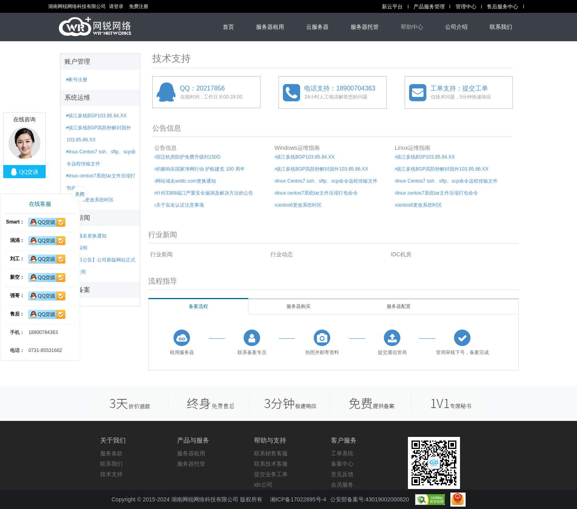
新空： (17, 277)
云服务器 (317, 27)
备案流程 (198, 306)
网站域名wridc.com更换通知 (185, 181)
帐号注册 (77, 79)
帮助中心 (412, 27)
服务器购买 (298, 306)
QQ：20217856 (202, 88)
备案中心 (342, 464)
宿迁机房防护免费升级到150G (187, 157)
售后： (17, 314)
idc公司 (263, 484)
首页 (228, 27)
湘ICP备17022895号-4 (298, 499)
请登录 (116, 6)
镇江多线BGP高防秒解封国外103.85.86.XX (321, 169)
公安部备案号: (369, 499)
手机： (17, 332)
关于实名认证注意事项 (179, 205)
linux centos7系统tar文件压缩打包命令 (316, 193)
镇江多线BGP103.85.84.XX (97, 116)
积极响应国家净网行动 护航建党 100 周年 (199, 169)
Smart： (15, 222)
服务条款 (111, 453)
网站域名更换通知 (87, 236)
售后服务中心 (502, 7)
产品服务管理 (429, 7)
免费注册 (138, 6)
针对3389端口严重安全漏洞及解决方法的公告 (203, 193)
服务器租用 (270, 27)
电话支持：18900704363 (339, 88)
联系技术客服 (271, 464)
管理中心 (466, 7)
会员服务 (342, 484)
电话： (17, 350)
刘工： (17, 259)
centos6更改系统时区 (90, 200)
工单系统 (342, 453)
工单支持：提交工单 (459, 88)
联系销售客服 (271, 453)
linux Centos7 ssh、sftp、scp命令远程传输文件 (325, 181)
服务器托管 (365, 27)
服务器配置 (399, 306)
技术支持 (111, 474)
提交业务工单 (271, 474)
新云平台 (392, 7)
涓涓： (17, 240)
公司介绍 (456, 27)
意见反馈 (342, 474)
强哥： (17, 295)
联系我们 (501, 27)
